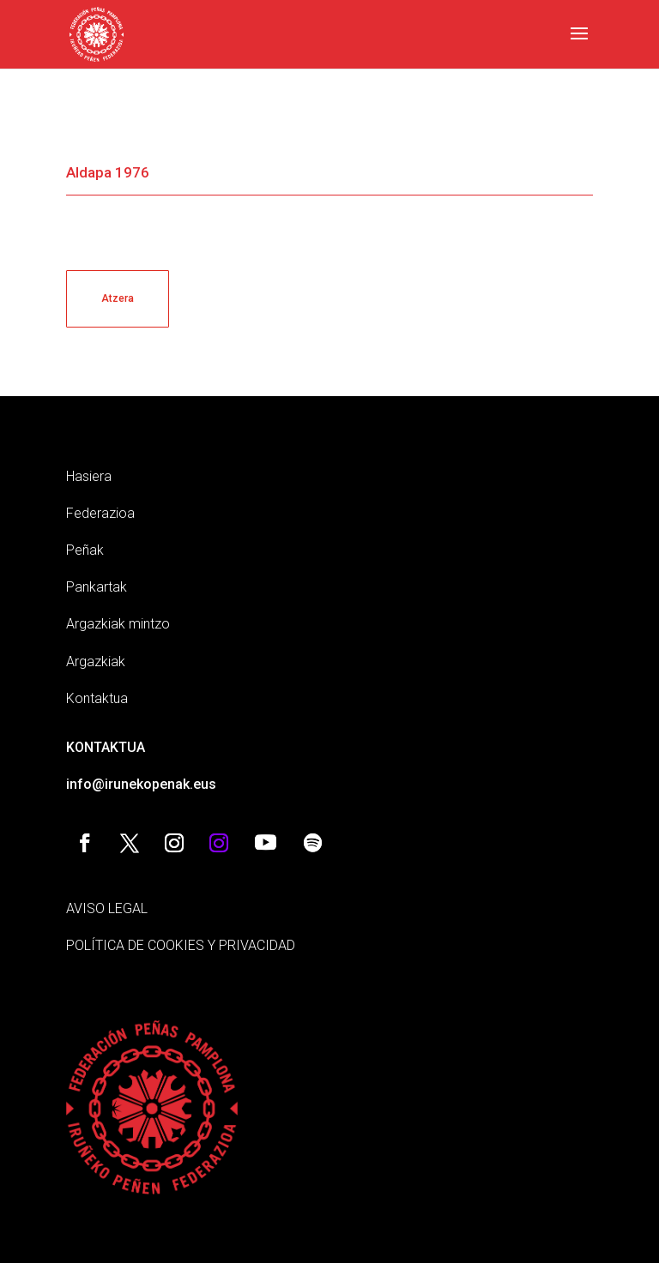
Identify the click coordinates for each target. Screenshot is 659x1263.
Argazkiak (95, 661)
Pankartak (96, 587)
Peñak (85, 550)
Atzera (117, 298)
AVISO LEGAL (107, 908)
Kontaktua (97, 698)
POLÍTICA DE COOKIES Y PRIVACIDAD (180, 945)
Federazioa (100, 513)
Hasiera (89, 476)
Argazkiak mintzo (118, 624)
